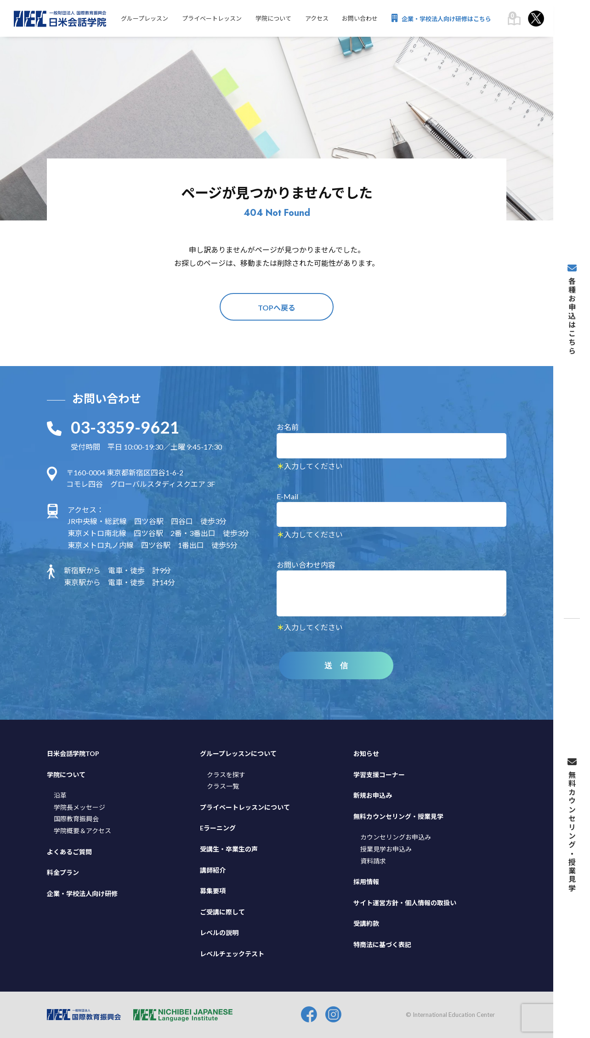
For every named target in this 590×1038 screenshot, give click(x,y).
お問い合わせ (360, 19)
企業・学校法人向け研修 (82, 893)
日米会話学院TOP (73, 753)
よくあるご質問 (69, 852)
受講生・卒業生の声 (229, 849)
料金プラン (63, 872)
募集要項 (213, 891)
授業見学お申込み (386, 849)
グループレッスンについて (238, 753)
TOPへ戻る (276, 307)
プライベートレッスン (211, 19)
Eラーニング (218, 828)
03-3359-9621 (125, 427)
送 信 (336, 665)
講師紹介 (213, 870)
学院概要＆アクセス (82, 831)
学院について (273, 19)
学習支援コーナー (379, 774)
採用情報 (366, 882)
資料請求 (373, 861)
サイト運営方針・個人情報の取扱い (404, 903)
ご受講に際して (222, 912)
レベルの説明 (219, 932)
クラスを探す (226, 774)
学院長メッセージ (79, 807)
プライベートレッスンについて (245, 807)
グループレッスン (144, 19)
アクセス (316, 19)
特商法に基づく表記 (382, 944)
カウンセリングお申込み (395, 837)
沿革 (60, 795)
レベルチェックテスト (232, 954)
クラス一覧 (223, 786)
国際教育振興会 (76, 819)
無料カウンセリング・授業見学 (398, 816)
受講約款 (366, 923)
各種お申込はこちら (571, 311)
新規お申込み (372, 795)
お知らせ (366, 753)
